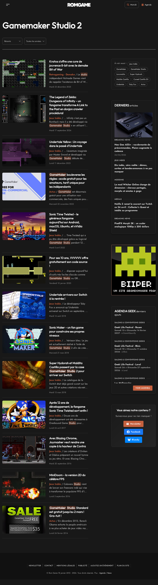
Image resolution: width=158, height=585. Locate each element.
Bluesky (133, 439)
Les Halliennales (122, 383)
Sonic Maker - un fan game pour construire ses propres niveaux (67, 333)
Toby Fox (132, 84)
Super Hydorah (136, 74)
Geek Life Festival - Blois (127, 346)
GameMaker (121, 69)
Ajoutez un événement (102, 571)
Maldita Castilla (122, 79)
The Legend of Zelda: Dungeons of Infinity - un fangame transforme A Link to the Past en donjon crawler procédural (68, 105)
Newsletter (133, 423)
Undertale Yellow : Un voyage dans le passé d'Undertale (63, 144)
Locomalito (120, 74)
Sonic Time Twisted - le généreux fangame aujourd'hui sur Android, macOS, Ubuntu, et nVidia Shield (67, 224)
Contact (48, 571)
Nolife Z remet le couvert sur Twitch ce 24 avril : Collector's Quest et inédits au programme (133, 207)
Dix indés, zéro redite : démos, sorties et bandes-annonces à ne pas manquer (133, 168)
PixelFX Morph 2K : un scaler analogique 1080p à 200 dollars (131, 225)
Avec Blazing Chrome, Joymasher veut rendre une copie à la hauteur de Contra (68, 448)
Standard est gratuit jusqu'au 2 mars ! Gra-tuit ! (67, 517)
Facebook (133, 431)
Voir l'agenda (142, 388)
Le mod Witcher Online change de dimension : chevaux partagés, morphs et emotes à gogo (132, 188)
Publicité (82, 571)
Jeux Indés (133, 64)
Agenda (102, 578)
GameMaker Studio (138, 69)
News (109, 578)
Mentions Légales (66, 571)
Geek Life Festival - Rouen (128, 327)
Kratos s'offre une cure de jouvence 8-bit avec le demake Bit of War (66, 65)
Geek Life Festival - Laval (127, 364)
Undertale (120, 84)
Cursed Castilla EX (141, 79)
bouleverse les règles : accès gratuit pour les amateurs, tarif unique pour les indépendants (68, 182)
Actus (143, 84)
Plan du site (123, 571)
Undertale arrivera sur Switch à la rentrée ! (64, 298)
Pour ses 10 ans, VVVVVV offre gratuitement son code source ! (68, 263)
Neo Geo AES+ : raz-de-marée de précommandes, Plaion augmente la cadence (133, 148)
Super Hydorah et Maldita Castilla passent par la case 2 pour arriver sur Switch (68, 370)
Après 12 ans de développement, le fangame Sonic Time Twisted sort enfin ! (68, 410)
